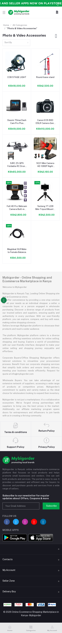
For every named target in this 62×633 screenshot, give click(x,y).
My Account (8, 570)
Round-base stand (45, 77)
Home (6, 25)
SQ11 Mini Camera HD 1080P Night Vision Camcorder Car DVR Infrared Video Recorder (45, 165)
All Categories (20, 25)
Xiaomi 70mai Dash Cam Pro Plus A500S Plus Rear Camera (16, 122)
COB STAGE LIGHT (16, 77)
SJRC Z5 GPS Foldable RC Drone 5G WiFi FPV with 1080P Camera (16, 165)
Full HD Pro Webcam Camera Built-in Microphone (17, 208)
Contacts (7, 559)
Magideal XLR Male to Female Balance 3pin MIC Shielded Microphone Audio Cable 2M (16, 251)
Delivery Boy (9, 591)
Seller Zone (8, 580)
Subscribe (51, 505)
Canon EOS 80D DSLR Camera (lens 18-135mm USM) (45, 122)
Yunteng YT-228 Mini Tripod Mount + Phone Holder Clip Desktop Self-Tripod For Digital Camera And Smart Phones (45, 208)
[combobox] (16, 43)
